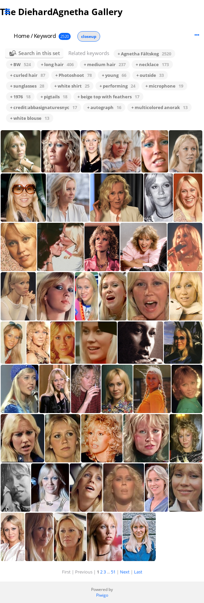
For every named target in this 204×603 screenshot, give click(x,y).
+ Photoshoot (73, 75)
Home (21, 36)
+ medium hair (105, 64)
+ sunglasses (27, 86)
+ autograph (104, 107)
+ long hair (57, 64)
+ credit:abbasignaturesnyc (43, 107)
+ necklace (152, 64)
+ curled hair (27, 75)
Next (125, 572)
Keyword (45, 36)
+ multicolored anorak (159, 107)
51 (113, 572)
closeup (88, 36)
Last (138, 572)
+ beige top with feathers (108, 97)
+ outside (150, 75)
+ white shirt (71, 86)
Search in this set (39, 53)
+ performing (117, 86)
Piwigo (102, 595)
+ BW (20, 64)
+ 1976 (20, 97)
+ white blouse (29, 118)
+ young (114, 75)
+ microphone (164, 86)
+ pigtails (54, 97)
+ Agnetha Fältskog (144, 54)
